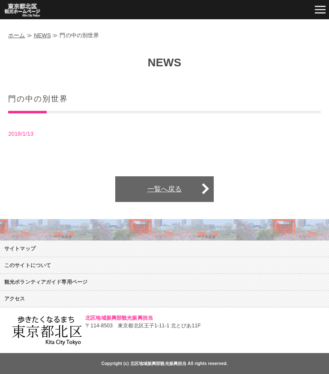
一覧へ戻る (164, 189)
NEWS (42, 35)
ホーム (16, 35)
